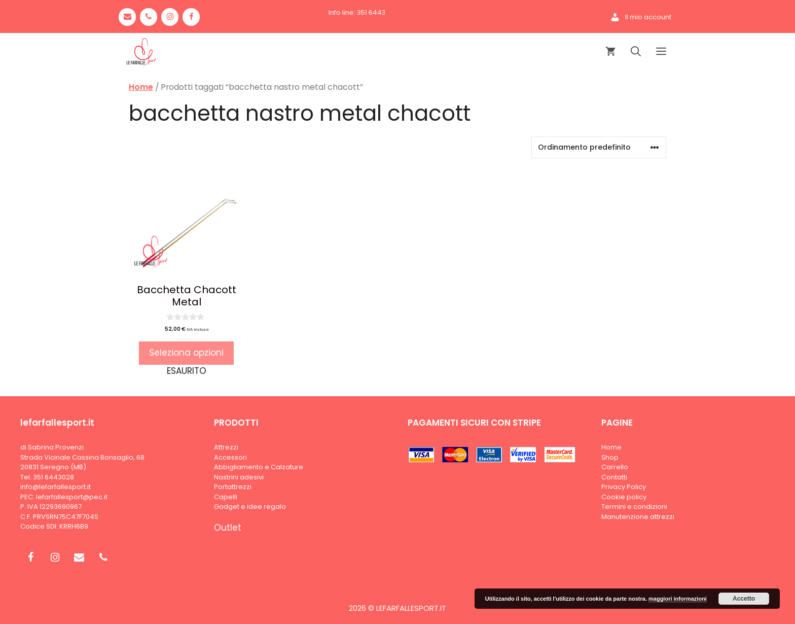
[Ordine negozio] (598, 147)
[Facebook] (191, 17)
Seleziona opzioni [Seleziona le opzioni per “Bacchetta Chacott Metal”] (186, 352)
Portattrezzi (232, 487)
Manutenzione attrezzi (637, 517)
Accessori (230, 457)
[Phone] (148, 17)
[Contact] (127, 17)
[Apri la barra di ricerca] (635, 52)
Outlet (227, 528)
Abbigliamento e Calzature (258, 467)
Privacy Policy (623, 487)
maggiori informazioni (677, 599)
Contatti (614, 477)
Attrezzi (226, 447)
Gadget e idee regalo (250, 506)
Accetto (744, 598)
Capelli (225, 497)
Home (141, 87)
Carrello (614, 467)
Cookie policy (623, 497)
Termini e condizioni (634, 506)
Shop (610, 457)
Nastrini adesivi (239, 477)
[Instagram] (169, 17)
